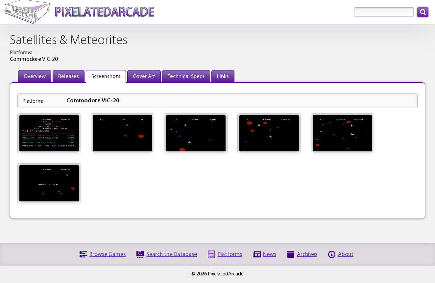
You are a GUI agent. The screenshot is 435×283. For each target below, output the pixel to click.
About (345, 254)
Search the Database (171, 254)
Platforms (230, 254)
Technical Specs (186, 76)
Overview (35, 76)
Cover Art (144, 76)
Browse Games (107, 254)
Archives (307, 254)
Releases (68, 76)
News (269, 254)
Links (223, 76)
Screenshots (105, 76)
